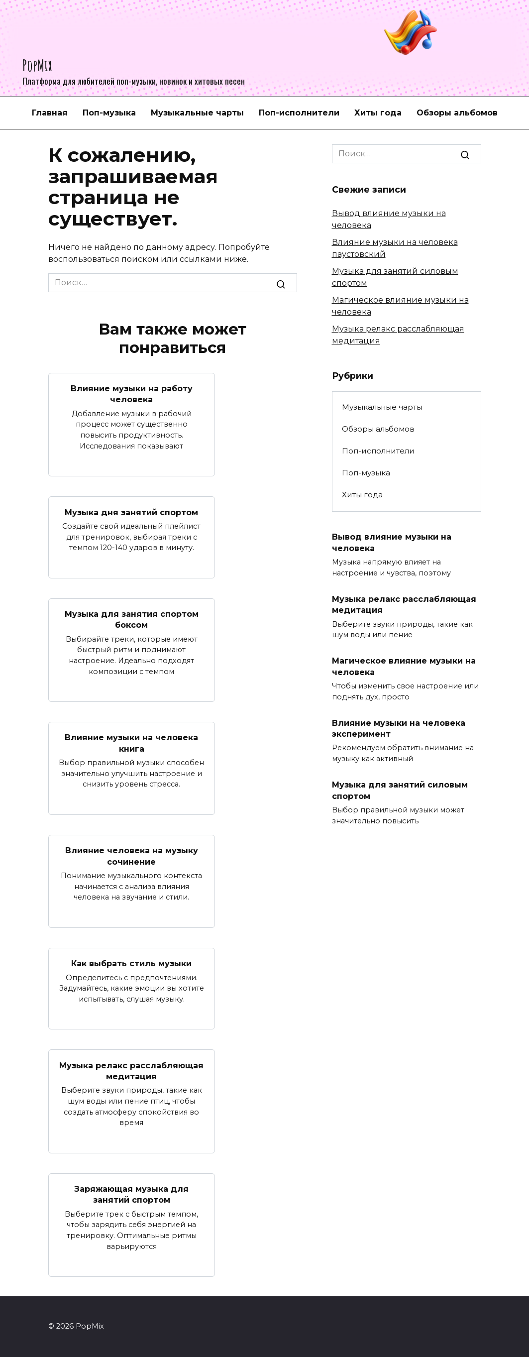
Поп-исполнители (299, 112)
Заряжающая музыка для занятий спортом (131, 1194)
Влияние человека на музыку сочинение (131, 856)
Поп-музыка (109, 112)
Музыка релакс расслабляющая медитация (131, 1070)
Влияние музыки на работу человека (132, 394)
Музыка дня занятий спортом (131, 512)
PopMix (37, 65)
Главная (50, 112)
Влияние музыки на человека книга (131, 743)
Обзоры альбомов (457, 112)
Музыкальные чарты (197, 112)
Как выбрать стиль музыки (131, 963)
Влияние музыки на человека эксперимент (398, 728)
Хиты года (378, 112)
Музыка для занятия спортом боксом (132, 619)
